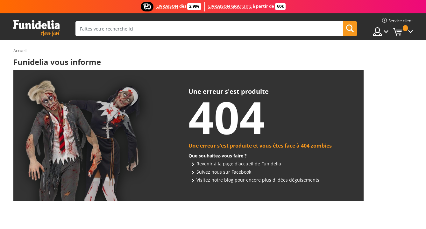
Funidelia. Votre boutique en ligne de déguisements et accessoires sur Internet (36, 28)
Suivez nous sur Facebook (223, 172)
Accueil (19, 50)
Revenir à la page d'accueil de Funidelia (238, 164)
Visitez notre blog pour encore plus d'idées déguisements (257, 180)
